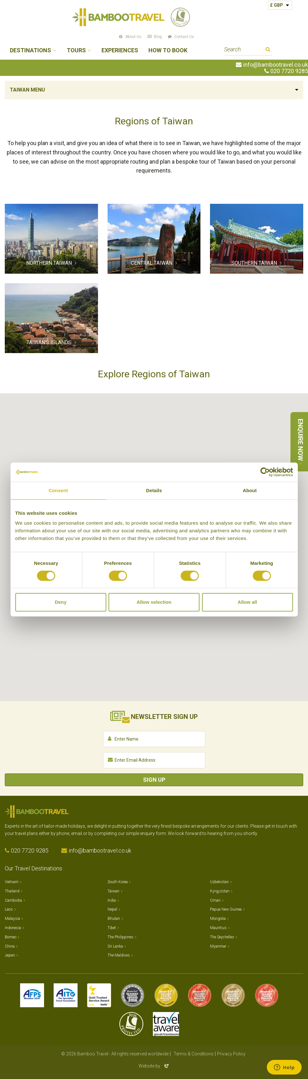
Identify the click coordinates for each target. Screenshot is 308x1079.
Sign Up (154, 779)
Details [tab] (154, 490)
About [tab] (250, 490)
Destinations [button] (30, 51)
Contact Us (184, 36)
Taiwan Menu (27, 90)
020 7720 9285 (289, 71)
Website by (154, 1065)
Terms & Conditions (194, 1053)
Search (268, 50)
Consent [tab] (58, 490)
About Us (133, 36)
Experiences (119, 51)
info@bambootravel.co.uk (275, 65)
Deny (61, 602)
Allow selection (154, 602)
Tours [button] (76, 51)
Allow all (247, 602)
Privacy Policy (231, 1053)
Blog (158, 36)
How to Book (167, 51)
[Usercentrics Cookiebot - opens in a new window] (265, 472)
